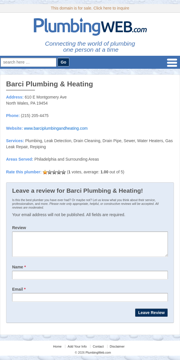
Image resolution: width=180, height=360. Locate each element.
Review (19, 227)
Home (57, 350)
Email (19, 293)
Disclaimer (117, 350)
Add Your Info (77, 350)
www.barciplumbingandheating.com (56, 128)
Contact (98, 350)
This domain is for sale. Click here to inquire (90, 8)
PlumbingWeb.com (98, 357)
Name (19, 271)
